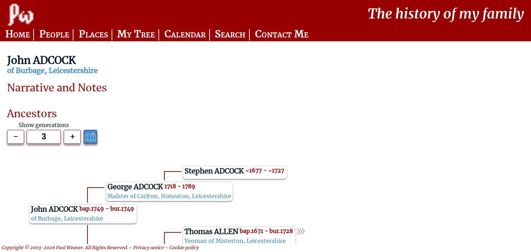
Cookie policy (183, 248)
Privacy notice (148, 248)
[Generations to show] (44, 137)
